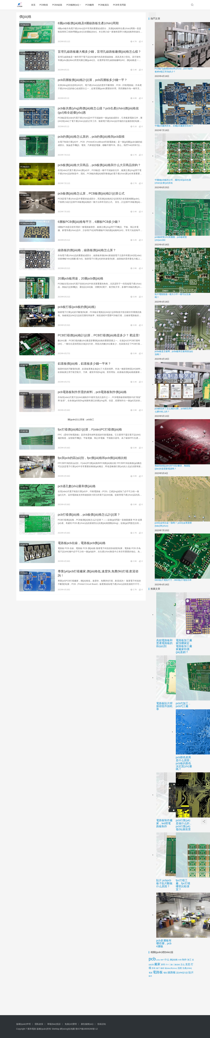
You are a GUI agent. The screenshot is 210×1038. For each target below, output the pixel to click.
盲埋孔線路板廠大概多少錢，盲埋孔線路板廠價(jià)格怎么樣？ (99, 51)
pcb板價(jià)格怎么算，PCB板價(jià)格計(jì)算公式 (91, 193)
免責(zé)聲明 (71, 1024)
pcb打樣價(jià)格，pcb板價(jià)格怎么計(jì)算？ (89, 514)
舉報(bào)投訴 (54, 1024)
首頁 (33, 5)
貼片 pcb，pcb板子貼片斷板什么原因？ (164, 883)
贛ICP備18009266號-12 (86, 1029)
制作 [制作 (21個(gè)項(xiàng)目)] (184, 959)
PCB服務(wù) (72, 5)
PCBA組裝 (57, 5)
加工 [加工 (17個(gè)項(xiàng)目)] (189, 960)
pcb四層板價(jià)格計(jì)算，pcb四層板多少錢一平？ (92, 80)
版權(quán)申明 (23, 1024)
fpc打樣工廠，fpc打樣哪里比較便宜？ (183, 885)
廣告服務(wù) (87, 1024)
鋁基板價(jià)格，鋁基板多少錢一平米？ (84, 363)
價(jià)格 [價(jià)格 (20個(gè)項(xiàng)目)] (174, 959)
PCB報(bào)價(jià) (27, 53)
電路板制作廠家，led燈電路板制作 (164, 823)
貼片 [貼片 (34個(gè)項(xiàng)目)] (191, 972)
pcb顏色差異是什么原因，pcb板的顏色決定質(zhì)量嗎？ (184, 763)
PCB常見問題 (119, 5)
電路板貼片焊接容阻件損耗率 (164, 706)
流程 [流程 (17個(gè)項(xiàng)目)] (180, 968)
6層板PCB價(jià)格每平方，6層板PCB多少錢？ (89, 221)
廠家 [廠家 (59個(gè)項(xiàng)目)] (157, 964)
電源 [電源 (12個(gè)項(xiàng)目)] (150, 973)
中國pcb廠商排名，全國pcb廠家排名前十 (174, 126)
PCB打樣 (24, 309)
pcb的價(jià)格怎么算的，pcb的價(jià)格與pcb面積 (91, 136)
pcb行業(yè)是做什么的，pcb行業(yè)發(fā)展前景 (184, 825)
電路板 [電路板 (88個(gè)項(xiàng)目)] (158, 972)
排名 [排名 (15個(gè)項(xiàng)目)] (154, 968)
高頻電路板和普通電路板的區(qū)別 (164, 643)
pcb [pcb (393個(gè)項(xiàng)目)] (152, 958)
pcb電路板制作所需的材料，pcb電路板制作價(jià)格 (92, 392)
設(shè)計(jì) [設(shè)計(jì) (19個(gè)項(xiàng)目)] (182, 972)
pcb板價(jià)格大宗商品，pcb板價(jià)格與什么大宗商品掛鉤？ (99, 165)
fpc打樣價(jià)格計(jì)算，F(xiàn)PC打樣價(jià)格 (90, 429)
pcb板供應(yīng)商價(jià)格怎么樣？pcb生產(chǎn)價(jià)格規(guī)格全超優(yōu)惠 (98, 110)
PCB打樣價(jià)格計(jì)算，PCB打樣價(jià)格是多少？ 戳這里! (99, 335)
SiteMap (55, 1029)
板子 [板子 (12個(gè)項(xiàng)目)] (158, 968)
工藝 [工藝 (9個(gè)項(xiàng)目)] (171, 965)
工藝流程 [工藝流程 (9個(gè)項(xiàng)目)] (176, 965)
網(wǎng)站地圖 (67, 1029)
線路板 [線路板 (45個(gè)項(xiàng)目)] (172, 972)
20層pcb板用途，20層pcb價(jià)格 (80, 278)
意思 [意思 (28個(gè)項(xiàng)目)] (187, 964)
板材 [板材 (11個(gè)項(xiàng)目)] (162, 968)
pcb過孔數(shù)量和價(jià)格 (77, 486)
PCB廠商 (89, 5)
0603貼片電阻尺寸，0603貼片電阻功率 (173, 580)
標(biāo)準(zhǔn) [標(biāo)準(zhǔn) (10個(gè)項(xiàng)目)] (171, 968)
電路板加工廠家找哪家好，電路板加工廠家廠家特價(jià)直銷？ (184, 646)
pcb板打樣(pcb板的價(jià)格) (77, 306)
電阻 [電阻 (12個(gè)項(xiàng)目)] (165, 973)
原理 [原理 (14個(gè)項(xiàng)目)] (163, 964)
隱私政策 (39, 1024)
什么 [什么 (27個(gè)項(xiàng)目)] (166, 959)
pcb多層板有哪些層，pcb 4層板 (163, 943)
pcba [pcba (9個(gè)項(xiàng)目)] (158, 960)
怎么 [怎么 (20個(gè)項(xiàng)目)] (182, 964)
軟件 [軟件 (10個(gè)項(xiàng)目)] (150, 976)
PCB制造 (44, 5)
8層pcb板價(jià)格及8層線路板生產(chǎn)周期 (88, 23)
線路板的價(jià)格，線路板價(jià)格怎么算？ (87, 250)
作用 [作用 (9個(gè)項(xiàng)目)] (180, 960)
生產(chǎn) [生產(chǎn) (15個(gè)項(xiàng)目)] (187, 968)
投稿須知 (101, 1024)
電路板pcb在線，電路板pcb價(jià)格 (82, 543)
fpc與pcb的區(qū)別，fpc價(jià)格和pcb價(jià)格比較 (92, 458)
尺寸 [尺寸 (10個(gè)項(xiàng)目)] (167, 965)
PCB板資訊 (103, 5)
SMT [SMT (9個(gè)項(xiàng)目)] (162, 960)
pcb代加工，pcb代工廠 (183, 705)
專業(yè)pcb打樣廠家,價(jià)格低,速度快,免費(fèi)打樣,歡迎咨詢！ (98, 573)
